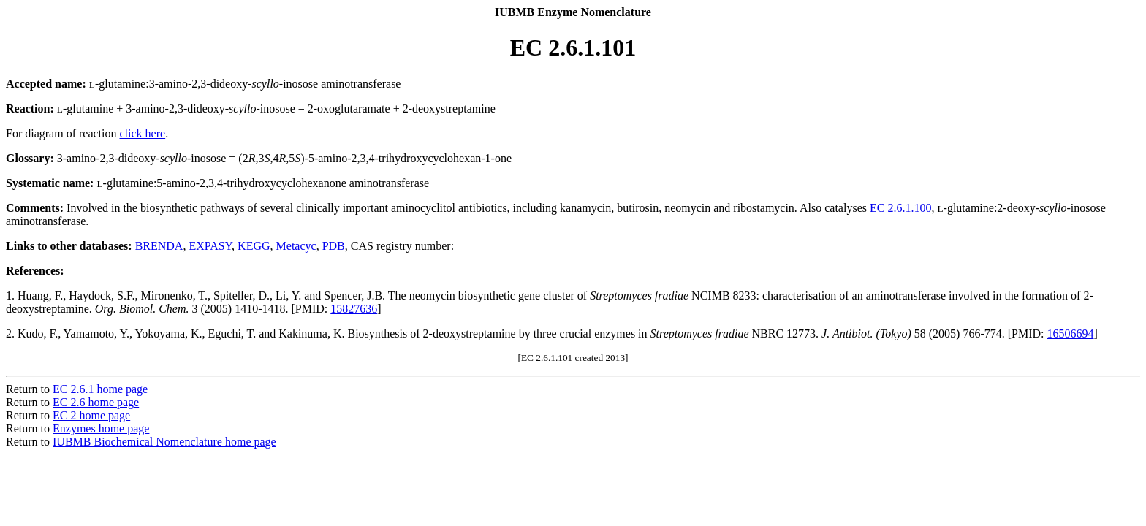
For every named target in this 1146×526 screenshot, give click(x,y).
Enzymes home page (101, 428)
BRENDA (159, 246)
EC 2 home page (91, 415)
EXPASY (210, 246)
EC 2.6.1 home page (100, 389)
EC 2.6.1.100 (900, 208)
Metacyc (296, 246)
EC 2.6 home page (96, 402)
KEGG (254, 246)
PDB (333, 246)
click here (143, 133)
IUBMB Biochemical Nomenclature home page (164, 441)
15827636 (353, 308)
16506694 (1070, 333)
